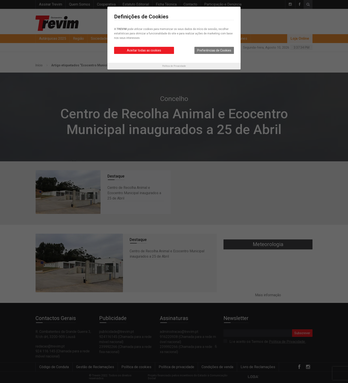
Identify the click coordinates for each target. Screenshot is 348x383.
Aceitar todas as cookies (144, 50)
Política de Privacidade (174, 66)
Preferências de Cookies (214, 50)
